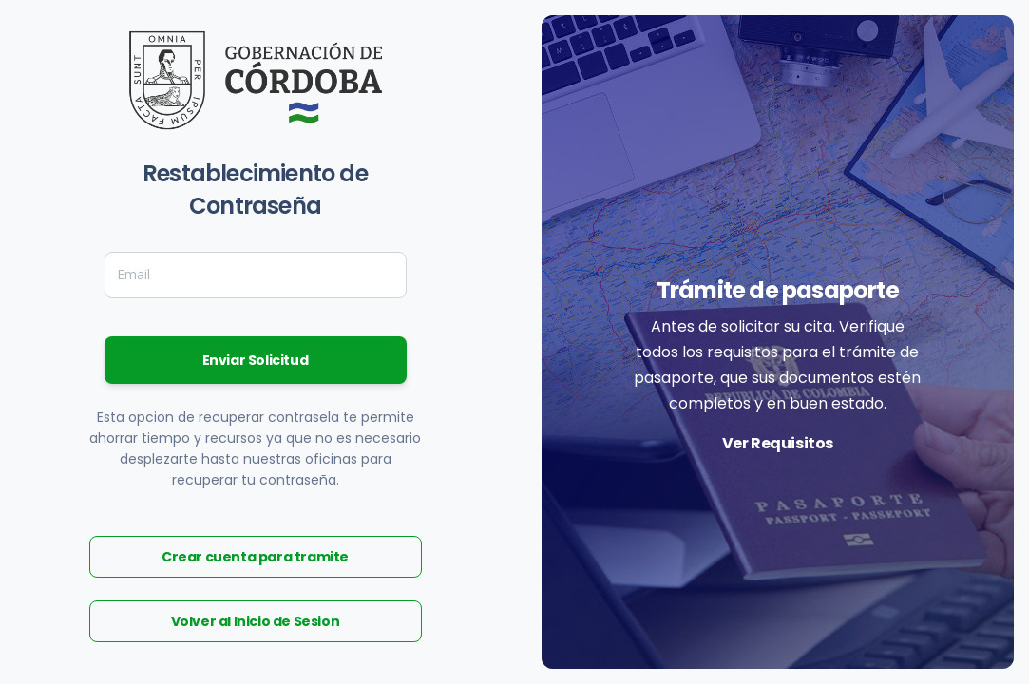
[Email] (256, 274)
